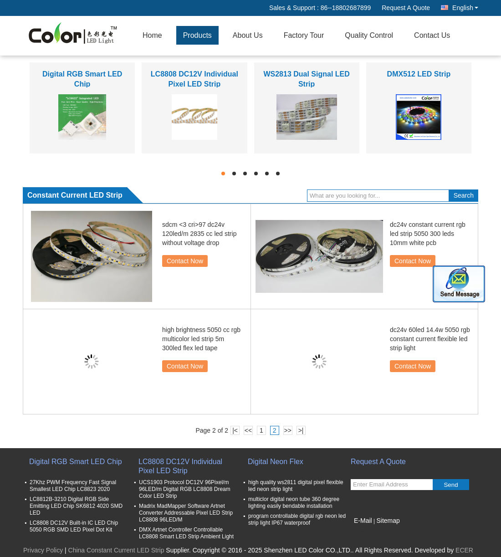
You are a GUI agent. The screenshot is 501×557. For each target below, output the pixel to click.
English (465, 7)
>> (287, 430)
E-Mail (363, 520)
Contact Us (432, 35)
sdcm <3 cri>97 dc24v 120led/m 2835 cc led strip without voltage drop (199, 233)
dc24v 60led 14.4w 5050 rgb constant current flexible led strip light (430, 339)
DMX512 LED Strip (419, 74)
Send (451, 484)
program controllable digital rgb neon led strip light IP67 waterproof (297, 519)
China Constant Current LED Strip (116, 550)
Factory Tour (304, 35)
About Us (248, 35)
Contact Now (185, 261)
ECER (464, 550)
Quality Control (369, 35)
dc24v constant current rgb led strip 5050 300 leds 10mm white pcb (427, 233)
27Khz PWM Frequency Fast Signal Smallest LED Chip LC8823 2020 (73, 485)
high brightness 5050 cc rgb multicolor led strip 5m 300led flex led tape (201, 339)
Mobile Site (370, 532)
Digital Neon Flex (275, 461)
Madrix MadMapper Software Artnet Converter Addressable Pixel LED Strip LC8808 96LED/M (186, 513)
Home (152, 35)
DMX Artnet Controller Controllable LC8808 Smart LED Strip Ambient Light (186, 533)
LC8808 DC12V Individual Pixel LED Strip (180, 466)
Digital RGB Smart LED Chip (75, 461)
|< (235, 430)
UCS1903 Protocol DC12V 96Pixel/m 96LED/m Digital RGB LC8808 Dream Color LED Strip (184, 489)
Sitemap (387, 520)
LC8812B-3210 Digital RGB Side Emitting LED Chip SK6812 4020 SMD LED (76, 506)
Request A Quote (406, 7)
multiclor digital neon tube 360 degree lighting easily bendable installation (293, 502)
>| (301, 430)
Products (197, 35)
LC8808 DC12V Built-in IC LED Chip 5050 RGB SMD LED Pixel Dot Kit (74, 526)
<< (248, 430)
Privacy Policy (43, 550)
